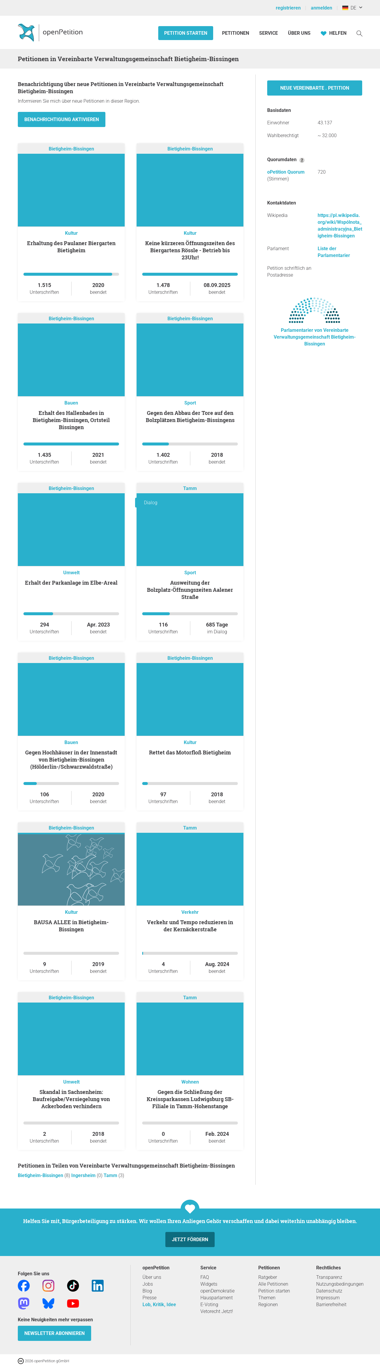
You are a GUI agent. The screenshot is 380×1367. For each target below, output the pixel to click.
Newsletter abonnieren (54, 1333)
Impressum (328, 1298)
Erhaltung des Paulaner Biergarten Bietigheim (71, 247)
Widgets (208, 1284)
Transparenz (329, 1277)
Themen (267, 1298)
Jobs (147, 1284)
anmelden (321, 8)
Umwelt (71, 572)
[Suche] (359, 33)
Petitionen (236, 33)
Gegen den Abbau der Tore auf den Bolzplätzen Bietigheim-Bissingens (190, 416)
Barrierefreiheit (331, 1304)
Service (268, 33)
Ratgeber (267, 1277)
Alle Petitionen (273, 1284)
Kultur (71, 233)
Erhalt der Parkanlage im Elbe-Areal (71, 582)
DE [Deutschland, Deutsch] (349, 8)
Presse (149, 1298)
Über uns (151, 1277)
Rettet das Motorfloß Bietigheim (190, 752)
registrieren (288, 8)
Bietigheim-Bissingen (71, 149)
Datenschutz (329, 1291)
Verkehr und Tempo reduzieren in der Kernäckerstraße (190, 926)
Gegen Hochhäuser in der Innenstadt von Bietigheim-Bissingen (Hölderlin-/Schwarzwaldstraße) (71, 759)
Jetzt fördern (190, 1239)
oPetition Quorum (286, 172)
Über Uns (299, 33)
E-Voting (209, 1304)
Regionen (268, 1304)
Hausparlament (216, 1298)
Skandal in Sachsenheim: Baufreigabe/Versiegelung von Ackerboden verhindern (71, 1099)
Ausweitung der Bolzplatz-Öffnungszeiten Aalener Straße (190, 589)
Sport (190, 403)
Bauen (71, 403)
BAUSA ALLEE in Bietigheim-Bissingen (71, 926)
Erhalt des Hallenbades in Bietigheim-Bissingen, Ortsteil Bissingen (71, 420)
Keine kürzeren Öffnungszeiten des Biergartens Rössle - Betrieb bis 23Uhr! (190, 250)
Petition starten (185, 33)
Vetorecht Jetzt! (216, 1311)
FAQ (204, 1277)
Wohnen (190, 1082)
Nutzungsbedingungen (340, 1284)
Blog (147, 1291)
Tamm (190, 488)
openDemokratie (217, 1291)
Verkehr (190, 912)
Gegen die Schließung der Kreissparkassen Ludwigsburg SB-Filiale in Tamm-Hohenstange (190, 1099)
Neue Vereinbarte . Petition (314, 88)
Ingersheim (84, 1175)
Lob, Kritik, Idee (159, 1304)
